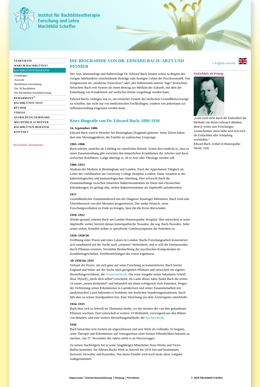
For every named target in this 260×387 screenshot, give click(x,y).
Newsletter (133, 377)
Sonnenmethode (116, 274)
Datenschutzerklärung (98, 377)
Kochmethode (154, 317)
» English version (229, 61)
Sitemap (119, 377)
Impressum (76, 377)
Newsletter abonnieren (28, 145)
